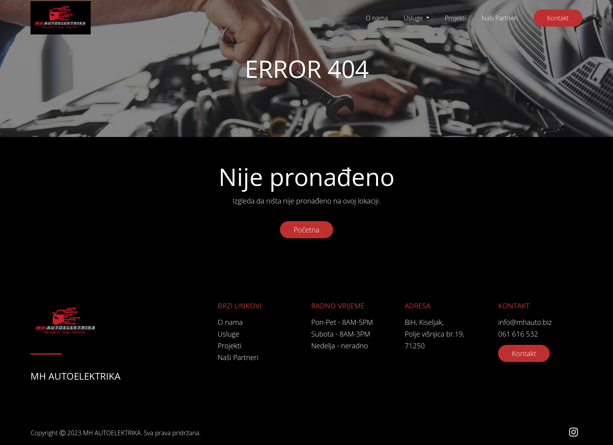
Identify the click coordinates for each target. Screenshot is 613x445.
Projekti (455, 18)
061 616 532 (518, 334)
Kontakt (558, 18)
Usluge (413, 18)
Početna (306, 229)
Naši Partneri (500, 18)
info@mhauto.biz (525, 322)
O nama (377, 18)
